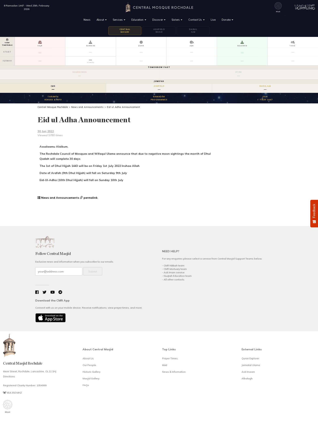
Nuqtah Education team (178, 275)
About (102, 19)
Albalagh (247, 378)
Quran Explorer (250, 358)
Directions (9, 376)
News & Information (174, 371)
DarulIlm (193, 30)
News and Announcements (60, 198)
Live (213, 19)
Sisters (177, 19)
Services (119, 19)
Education (138, 19)
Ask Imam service (174, 272)
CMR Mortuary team (175, 268)
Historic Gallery (91, 371)
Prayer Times (170, 358)
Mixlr (164, 365)
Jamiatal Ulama (251, 365)
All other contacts (174, 279)
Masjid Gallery (91, 378)
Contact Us (196, 19)
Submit (92, 271)
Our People (89, 365)
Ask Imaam (248, 371)
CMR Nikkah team (174, 265)
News (87, 19)
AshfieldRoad (159, 30)
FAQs (86, 385)
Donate (227, 19)
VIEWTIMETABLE (7, 42)
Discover (158, 19)
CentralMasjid (124, 30)
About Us (88, 358)
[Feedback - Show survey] (314, 213)
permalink (91, 198)
